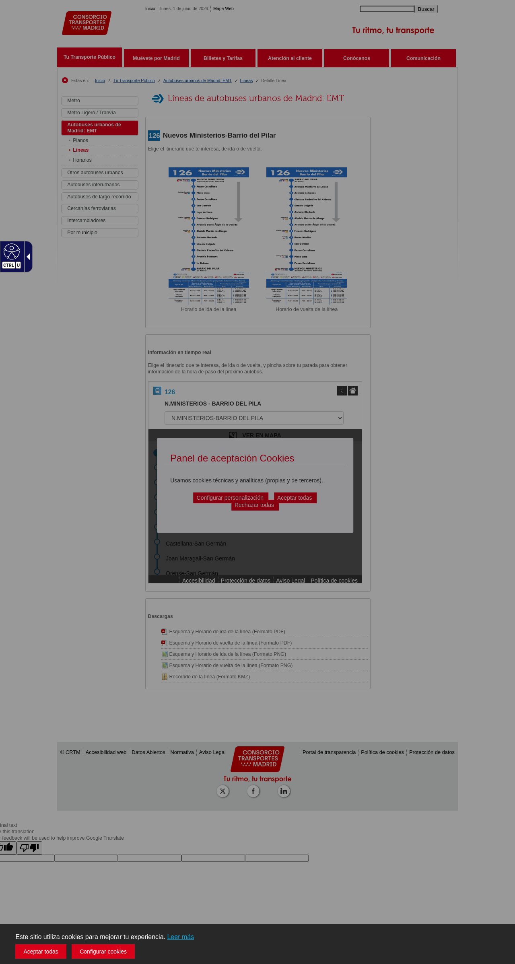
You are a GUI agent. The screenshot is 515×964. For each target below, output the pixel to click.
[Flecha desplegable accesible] (26, 256)
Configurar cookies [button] (103, 951)
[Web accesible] (10, 251)
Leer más (180, 936)
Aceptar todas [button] (40, 951)
